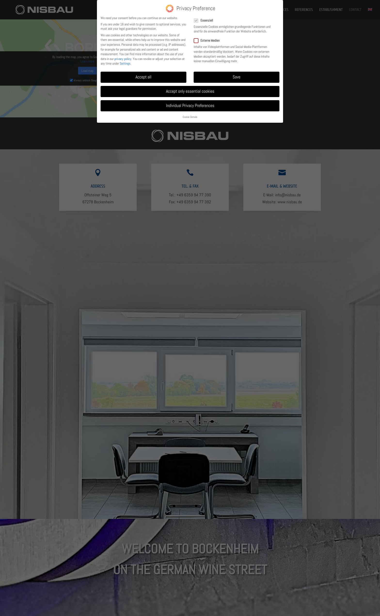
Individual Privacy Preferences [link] (190, 105)
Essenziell (205, 20)
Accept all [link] (143, 77)
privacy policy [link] (122, 59)
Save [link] (236, 77)
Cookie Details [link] (190, 117)
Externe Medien (209, 40)
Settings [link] (125, 63)
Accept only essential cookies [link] (190, 91)
